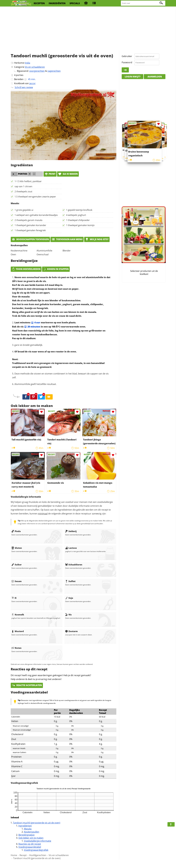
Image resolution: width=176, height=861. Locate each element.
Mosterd (17, 631)
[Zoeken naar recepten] (143, 3)
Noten (16, 648)
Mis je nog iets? (96, 239)
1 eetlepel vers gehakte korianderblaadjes (36, 215)
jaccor (32, 83)
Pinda (16, 531)
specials (75, 3)
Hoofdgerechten (37, 855)
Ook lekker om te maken (30, 837)
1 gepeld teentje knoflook (79, 209)
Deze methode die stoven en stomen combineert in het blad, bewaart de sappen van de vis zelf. (60, 375)
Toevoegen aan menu (67, 239)
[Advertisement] (88, 29)
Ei (13, 598)
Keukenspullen (31, 831)
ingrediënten (57, 3)
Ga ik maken (68, 173)
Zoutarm (71, 631)
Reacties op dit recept (29, 843)
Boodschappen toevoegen (30, 239)
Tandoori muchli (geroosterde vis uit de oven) (36, 822)
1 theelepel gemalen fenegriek (30, 230)
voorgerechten (37, 70)
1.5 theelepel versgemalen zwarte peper (35, 196)
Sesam (16, 581)
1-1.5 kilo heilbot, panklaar (28, 181)
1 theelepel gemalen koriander (30, 225)
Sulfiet (70, 581)
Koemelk (17, 614)
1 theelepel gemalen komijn (80, 225)
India (27, 62)
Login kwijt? (132, 76)
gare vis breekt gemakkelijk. (28, 344)
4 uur (35, 322)
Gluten (16, 547)
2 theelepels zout (23, 191)
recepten (39, 3)
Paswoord (127, 62)
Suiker (16, 564)
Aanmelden (155, 76)
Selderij (71, 531)
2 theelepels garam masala (28, 220)
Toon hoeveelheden (26, 269)
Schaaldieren (73, 564)
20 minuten (32, 326)
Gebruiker (127, 56)
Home (14, 855)
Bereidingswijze (26, 834)
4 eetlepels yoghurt (76, 215)
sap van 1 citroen (23, 186)
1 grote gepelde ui (24, 209)
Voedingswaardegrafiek (36, 849)
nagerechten (54, 70)
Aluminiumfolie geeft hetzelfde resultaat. (35, 384)
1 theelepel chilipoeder (78, 220)
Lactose (71, 547)
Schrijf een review (24, 87)
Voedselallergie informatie (37, 840)
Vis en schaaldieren (35, 66)
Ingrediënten (25, 825)
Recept (23, 855)
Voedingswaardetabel (29, 846)
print (50, 173)
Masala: (28, 828)
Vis (68, 614)
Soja (69, 598)
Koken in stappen (56, 269)
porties (19, 75)
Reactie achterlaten (27, 685)
